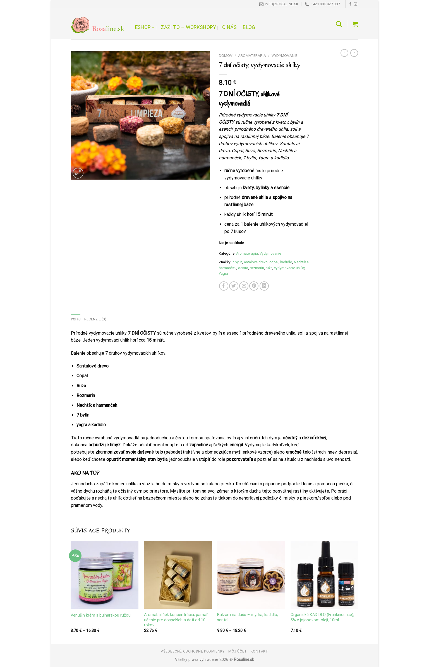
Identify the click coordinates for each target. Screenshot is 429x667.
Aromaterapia (252, 55)
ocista (243, 268)
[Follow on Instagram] (355, 4)
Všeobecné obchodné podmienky (192, 651)
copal (274, 262)
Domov (226, 55)
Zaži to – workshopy (188, 27)
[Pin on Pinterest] (253, 286)
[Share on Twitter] (233, 286)
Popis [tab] (75, 319)
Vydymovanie (284, 55)
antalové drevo (256, 262)
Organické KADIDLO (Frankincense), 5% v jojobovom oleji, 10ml (322, 617)
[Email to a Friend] (243, 286)
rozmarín (257, 268)
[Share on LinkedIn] (264, 286)
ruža (269, 268)
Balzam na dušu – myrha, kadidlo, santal (247, 617)
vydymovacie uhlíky (289, 268)
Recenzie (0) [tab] (95, 319)
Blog (249, 27)
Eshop (145, 27)
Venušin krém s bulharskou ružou (101, 615)
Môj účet (237, 651)
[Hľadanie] (339, 24)
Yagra (223, 273)
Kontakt (259, 651)
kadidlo (286, 262)
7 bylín (237, 262)
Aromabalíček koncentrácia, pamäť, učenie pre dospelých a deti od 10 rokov (176, 619)
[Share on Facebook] (223, 286)
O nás (229, 27)
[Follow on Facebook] (350, 4)
